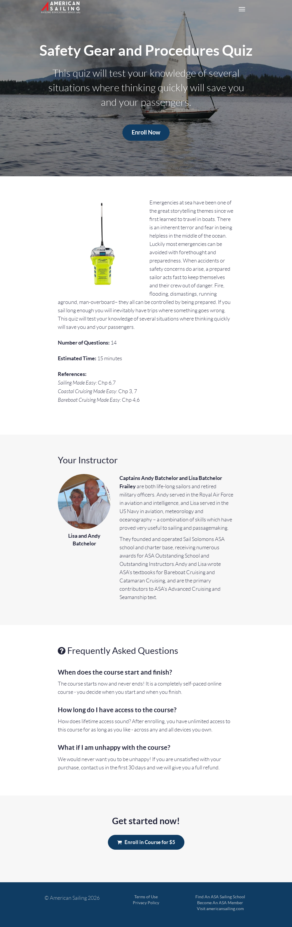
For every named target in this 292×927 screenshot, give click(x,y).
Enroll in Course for (146, 842)
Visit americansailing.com (220, 908)
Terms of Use (146, 896)
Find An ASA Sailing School (220, 896)
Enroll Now (146, 132)
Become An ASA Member (220, 902)
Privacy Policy (146, 902)
